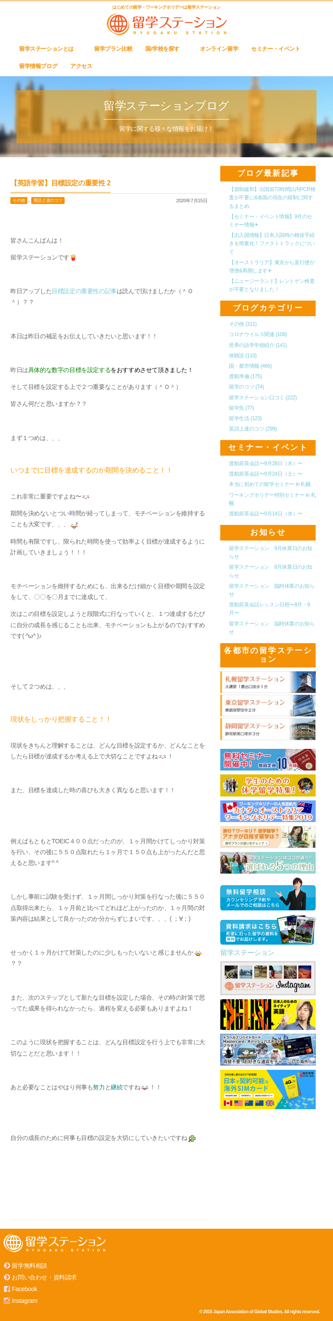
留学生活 (245, 418)
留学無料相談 (29, 1265)
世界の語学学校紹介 (258, 345)
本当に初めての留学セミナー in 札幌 (269, 484)
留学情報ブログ (38, 66)
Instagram (24, 1300)
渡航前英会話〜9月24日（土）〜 (266, 474)
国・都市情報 (250, 366)
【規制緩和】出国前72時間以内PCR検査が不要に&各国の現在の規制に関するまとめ (272, 197)
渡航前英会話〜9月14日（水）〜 (266, 514)
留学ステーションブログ (166, 105)
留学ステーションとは (50, 48)
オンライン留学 (219, 48)
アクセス (84, 66)
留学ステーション (247, 952)
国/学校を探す (166, 48)
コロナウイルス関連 (258, 334)
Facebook (24, 1288)
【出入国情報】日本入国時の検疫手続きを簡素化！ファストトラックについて (271, 243)
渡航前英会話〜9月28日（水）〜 (266, 463)
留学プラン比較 (113, 48)
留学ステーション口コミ (263, 398)
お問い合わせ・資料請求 (44, 1277)
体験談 (243, 356)
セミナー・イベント (275, 48)
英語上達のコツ (47, 200)
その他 (19, 200)
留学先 (241, 408)
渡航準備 (245, 376)
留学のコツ (246, 387)
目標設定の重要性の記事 (84, 291)
